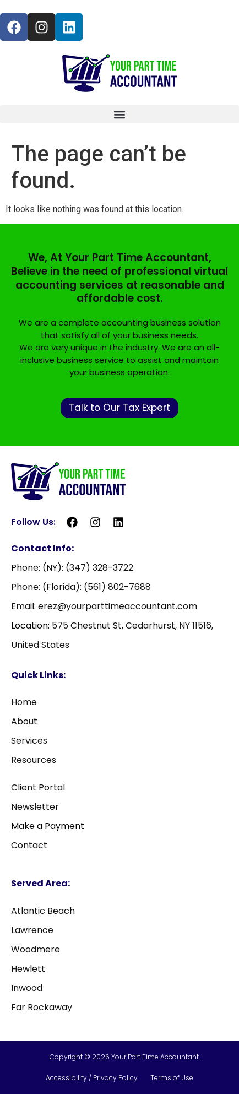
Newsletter (35, 806)
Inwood (26, 988)
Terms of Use (171, 1077)
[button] (119, 114)
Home (24, 702)
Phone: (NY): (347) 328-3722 (72, 567)
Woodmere (35, 949)
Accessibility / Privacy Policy (92, 1077)
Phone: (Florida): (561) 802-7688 (81, 587)
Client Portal (38, 787)
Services (29, 740)
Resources (33, 760)
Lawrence (32, 930)
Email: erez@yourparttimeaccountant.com (104, 606)
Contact (29, 845)
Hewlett (28, 968)
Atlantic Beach (43, 911)
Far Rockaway (41, 1007)
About (24, 721)
